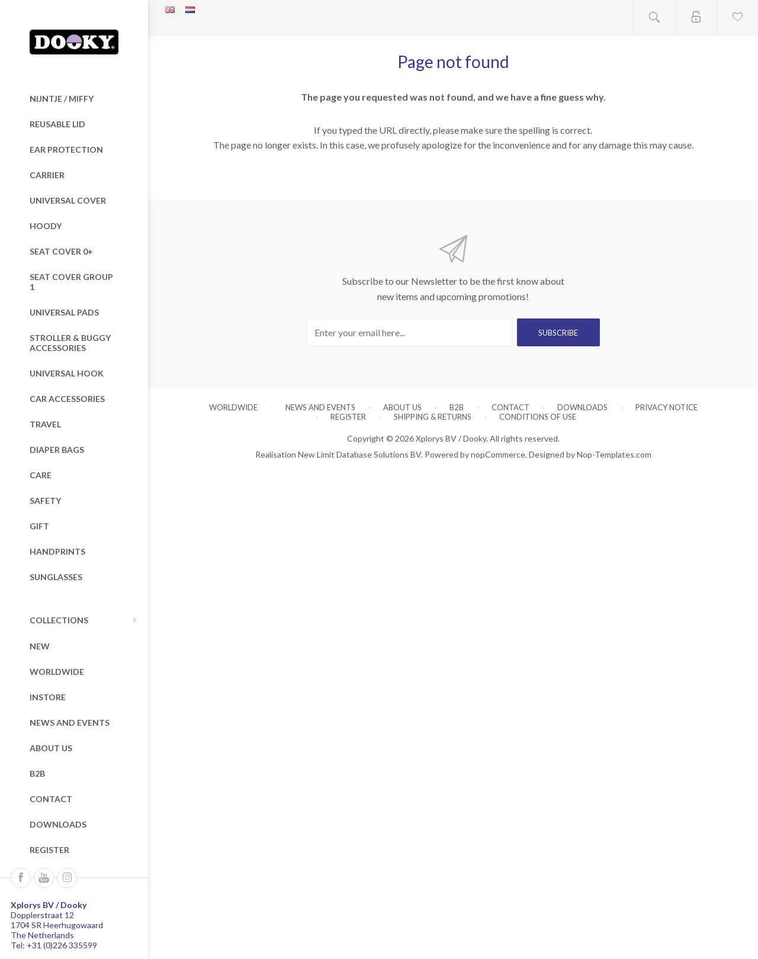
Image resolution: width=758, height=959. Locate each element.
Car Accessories (67, 399)
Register (49, 850)
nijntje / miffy (62, 99)
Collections (59, 620)
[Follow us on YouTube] (44, 878)
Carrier (47, 175)
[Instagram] (67, 878)
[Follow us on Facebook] (21, 878)
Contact (51, 799)
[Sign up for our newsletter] (409, 332)
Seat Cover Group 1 (71, 282)
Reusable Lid (57, 124)
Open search (654, 17)
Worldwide (57, 672)
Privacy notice (666, 407)
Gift (39, 526)
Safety (45, 500)
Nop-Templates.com (614, 454)
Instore (48, 697)
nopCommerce (498, 454)
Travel (45, 424)
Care (41, 475)
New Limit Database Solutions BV (359, 454)
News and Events (70, 722)
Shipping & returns (432, 416)
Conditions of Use (537, 416)
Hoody (46, 226)
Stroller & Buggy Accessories (70, 343)
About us (51, 748)
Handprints (57, 551)
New (40, 646)
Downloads (58, 824)
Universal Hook (67, 373)
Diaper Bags (57, 450)
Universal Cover (68, 200)
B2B (37, 773)
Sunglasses (56, 577)
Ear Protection (66, 149)
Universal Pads (64, 312)
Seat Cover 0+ (61, 251)
